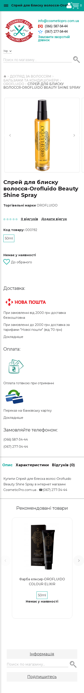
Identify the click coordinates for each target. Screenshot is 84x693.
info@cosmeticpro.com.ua (58, 20)
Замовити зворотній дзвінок (54, 38)
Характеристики (32, 465)
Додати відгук (54, 219)
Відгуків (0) (63, 465)
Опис (7, 465)
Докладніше (13, 337)
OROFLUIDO (47, 205)
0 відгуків (29, 219)
